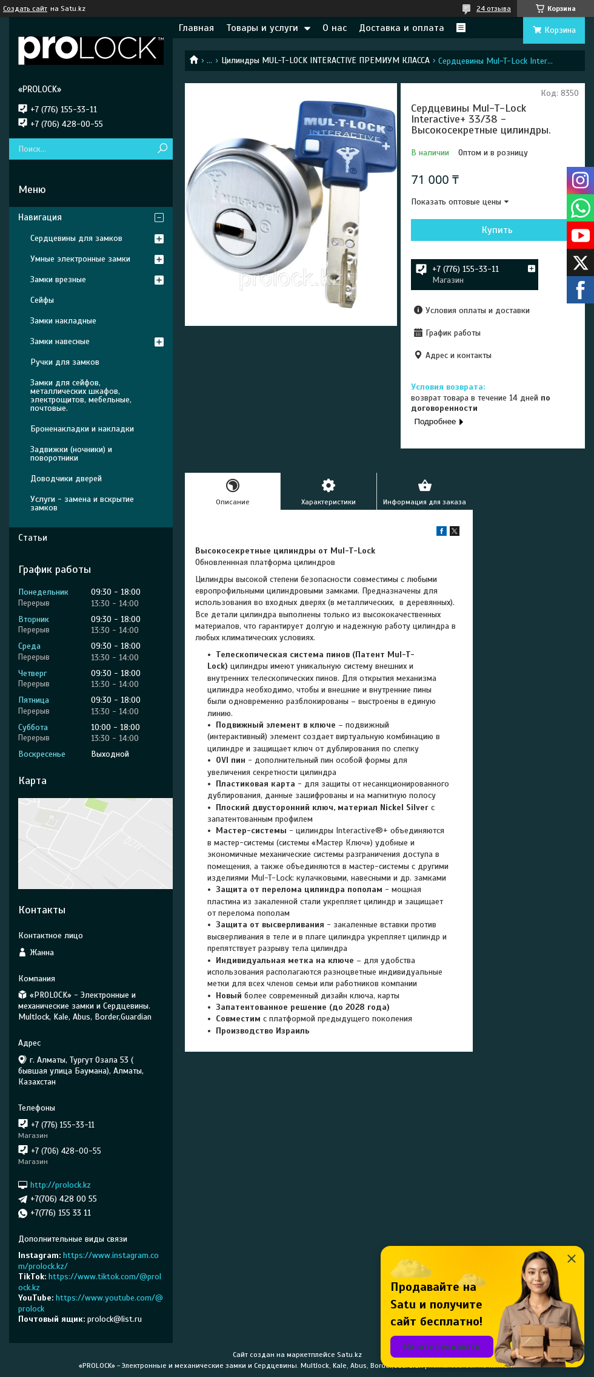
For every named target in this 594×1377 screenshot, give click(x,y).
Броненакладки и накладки (82, 429)
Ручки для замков (64, 362)
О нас (334, 28)
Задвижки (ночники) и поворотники (71, 453)
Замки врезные (58, 279)
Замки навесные (60, 341)
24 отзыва (493, 8)
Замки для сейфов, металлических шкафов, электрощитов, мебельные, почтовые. (81, 395)
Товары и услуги (262, 28)
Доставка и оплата (401, 28)
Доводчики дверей (66, 478)
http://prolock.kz (60, 1185)
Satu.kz (349, 1354)
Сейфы (42, 300)
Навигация (40, 217)
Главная (196, 28)
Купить (497, 230)
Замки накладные (63, 321)
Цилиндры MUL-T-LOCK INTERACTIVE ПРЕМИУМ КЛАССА (325, 60)
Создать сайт (25, 8)
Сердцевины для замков (76, 238)
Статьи (32, 537)
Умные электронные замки (80, 259)
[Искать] (162, 149)
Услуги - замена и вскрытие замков (82, 503)
